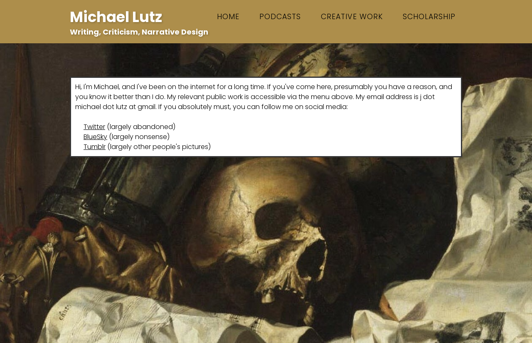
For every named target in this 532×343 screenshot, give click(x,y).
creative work (352, 17)
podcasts (280, 17)
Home (228, 17)
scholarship (429, 17)
